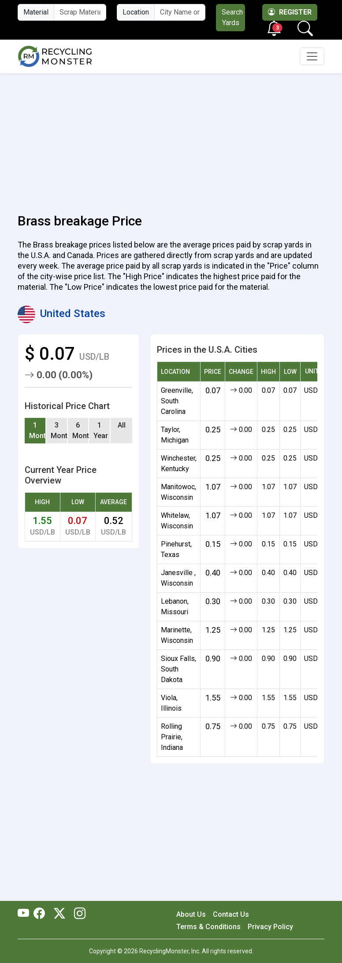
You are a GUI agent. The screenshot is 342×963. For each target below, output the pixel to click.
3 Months (59, 430)
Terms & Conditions (208, 926)
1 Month (37, 430)
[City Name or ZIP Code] (179, 12)
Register (290, 12)
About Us (191, 914)
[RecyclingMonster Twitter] (59, 914)
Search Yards (232, 17)
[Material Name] (80, 12)
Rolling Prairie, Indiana (172, 737)
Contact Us (231, 914)
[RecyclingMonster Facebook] (41, 914)
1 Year (100, 430)
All (122, 425)
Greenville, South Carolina (177, 401)
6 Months (80, 430)
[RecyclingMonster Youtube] (25, 914)
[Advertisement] (171, 138)
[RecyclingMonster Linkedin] (78, 914)
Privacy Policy (270, 926)
